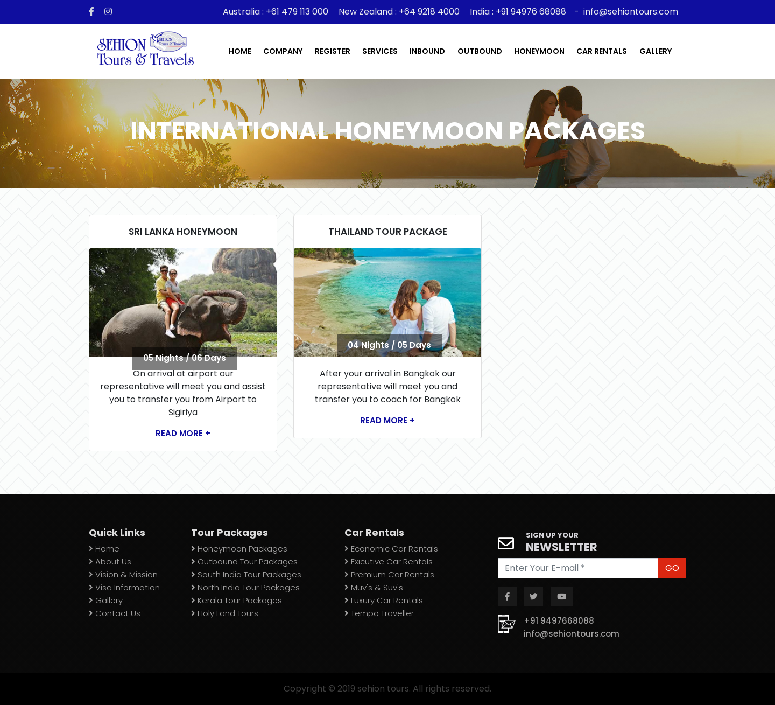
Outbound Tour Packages (244, 561)
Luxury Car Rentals (383, 600)
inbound (427, 51)
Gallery (106, 600)
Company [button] (282, 51)
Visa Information (124, 587)
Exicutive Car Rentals (388, 561)
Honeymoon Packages (239, 548)
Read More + (183, 433)
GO (672, 568)
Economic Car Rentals (391, 548)
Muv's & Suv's (373, 587)
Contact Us (114, 613)
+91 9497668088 (559, 620)
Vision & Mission (123, 574)
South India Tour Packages (246, 574)
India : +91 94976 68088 (518, 11)
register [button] (332, 51)
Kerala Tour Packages (236, 600)
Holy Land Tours (224, 613)
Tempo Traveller (379, 613)
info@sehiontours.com (630, 11)
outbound (479, 51)
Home (240, 51)
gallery (655, 51)
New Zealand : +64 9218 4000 (399, 11)
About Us (110, 561)
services (380, 51)
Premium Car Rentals (389, 574)
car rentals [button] (601, 51)
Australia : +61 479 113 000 (276, 11)
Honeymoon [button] (539, 51)
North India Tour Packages (245, 587)
